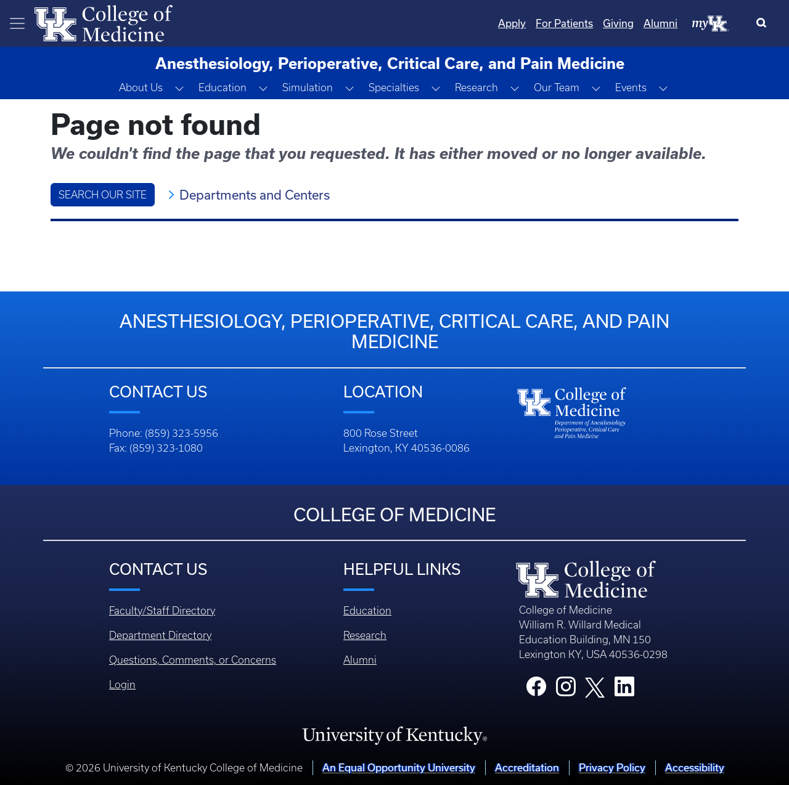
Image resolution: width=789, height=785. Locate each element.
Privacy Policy (612, 767)
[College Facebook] (536, 690)
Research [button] (476, 87)
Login (122, 684)
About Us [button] (141, 87)
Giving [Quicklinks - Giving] (618, 23)
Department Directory (160, 635)
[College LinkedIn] (624, 690)
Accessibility (694, 767)
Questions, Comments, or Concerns (192, 659)
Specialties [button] (394, 87)
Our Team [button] (556, 87)
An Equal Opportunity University (398, 767)
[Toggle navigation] (17, 23)
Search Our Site (103, 194)
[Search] (764, 23)
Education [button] (222, 87)
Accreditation (527, 767)
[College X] (595, 686)
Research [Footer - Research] (364, 635)
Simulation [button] (307, 87)
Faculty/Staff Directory (162, 610)
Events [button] (631, 87)
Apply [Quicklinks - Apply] (512, 23)
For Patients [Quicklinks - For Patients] (564, 23)
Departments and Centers (254, 194)
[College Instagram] (566, 690)
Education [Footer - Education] (367, 610)
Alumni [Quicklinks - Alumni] (660, 23)
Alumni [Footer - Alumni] (360, 659)
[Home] (104, 22)
